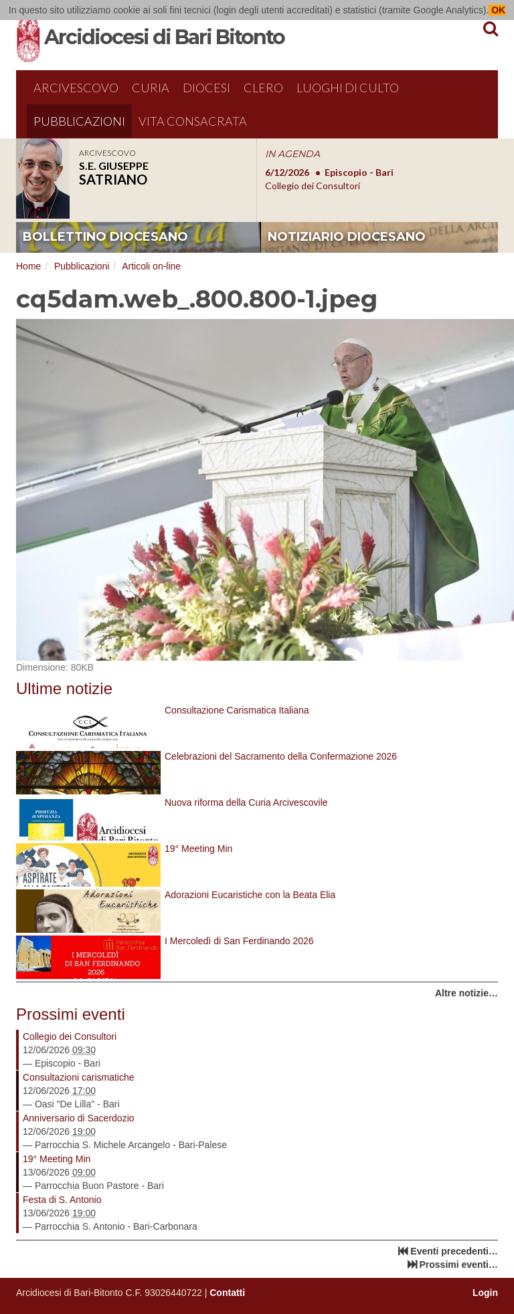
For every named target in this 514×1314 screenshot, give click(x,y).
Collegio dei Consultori (69, 1036)
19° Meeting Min (56, 1159)
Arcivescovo (75, 87)
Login (485, 1292)
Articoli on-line (151, 266)
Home (28, 266)
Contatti (227, 1292)
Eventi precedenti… (454, 1251)
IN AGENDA (292, 154)
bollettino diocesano (105, 236)
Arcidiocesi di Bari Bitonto (164, 37)
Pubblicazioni (79, 121)
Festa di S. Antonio (62, 1199)
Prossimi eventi (70, 1014)
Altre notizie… (466, 993)
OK (497, 10)
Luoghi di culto (347, 87)
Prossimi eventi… (459, 1264)
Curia (150, 87)
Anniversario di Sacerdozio (79, 1118)
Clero (263, 87)
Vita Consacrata (193, 121)
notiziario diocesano (347, 236)
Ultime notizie (64, 688)
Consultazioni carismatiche (79, 1077)
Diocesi (206, 87)
